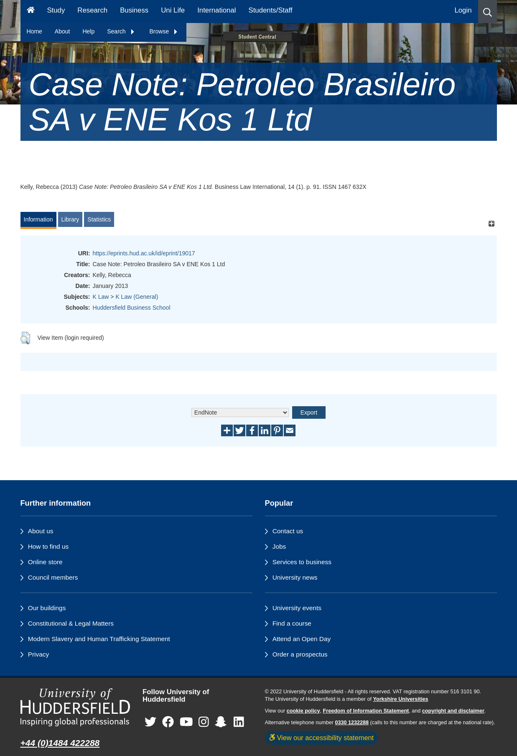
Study (56, 10)
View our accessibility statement (321, 737)
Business (134, 10)
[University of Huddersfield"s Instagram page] (204, 722)
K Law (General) (136, 296)
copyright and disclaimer (453, 711)
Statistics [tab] (99, 219)
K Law (101, 296)
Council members (53, 577)
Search (121, 31)
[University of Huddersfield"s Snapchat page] (222, 722)
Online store (45, 561)
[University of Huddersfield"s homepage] (75, 707)
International (216, 10)
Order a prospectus (300, 654)
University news (295, 577)
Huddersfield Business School (132, 307)
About (62, 31)
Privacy (38, 654)
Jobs (279, 546)
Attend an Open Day (302, 638)
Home (34, 31)
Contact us (288, 531)
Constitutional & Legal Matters (71, 623)
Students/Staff (271, 10)
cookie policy (303, 711)
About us (40, 531)
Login (462, 10)
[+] (492, 223)
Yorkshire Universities (400, 699)
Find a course (292, 623)
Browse (164, 31)
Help (88, 31)
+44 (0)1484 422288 (60, 743)
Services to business (302, 561)
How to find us (48, 546)
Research (92, 10)
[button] (487, 11)
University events (297, 607)
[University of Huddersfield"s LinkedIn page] (239, 722)
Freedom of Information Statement (366, 711)
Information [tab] (38, 219)
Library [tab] (70, 219)
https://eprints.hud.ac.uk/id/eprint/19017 (144, 253)
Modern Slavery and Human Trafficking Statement (99, 638)
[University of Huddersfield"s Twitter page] (150, 722)
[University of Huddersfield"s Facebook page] (168, 722)
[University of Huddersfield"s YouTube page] (186, 722)
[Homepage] (30, 11)
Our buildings (47, 607)
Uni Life (173, 10)
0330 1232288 (352, 722)
